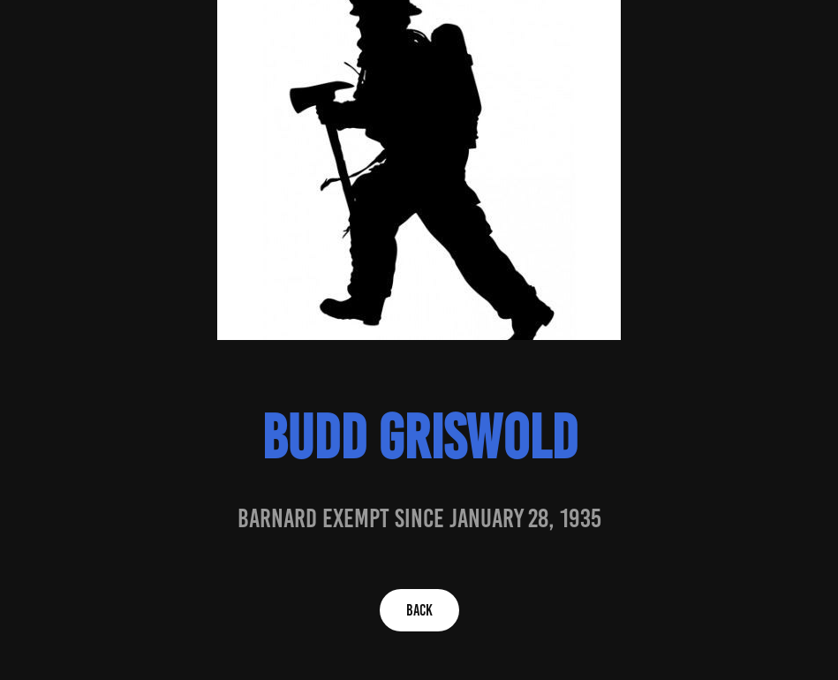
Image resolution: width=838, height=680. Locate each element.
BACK (419, 610)
